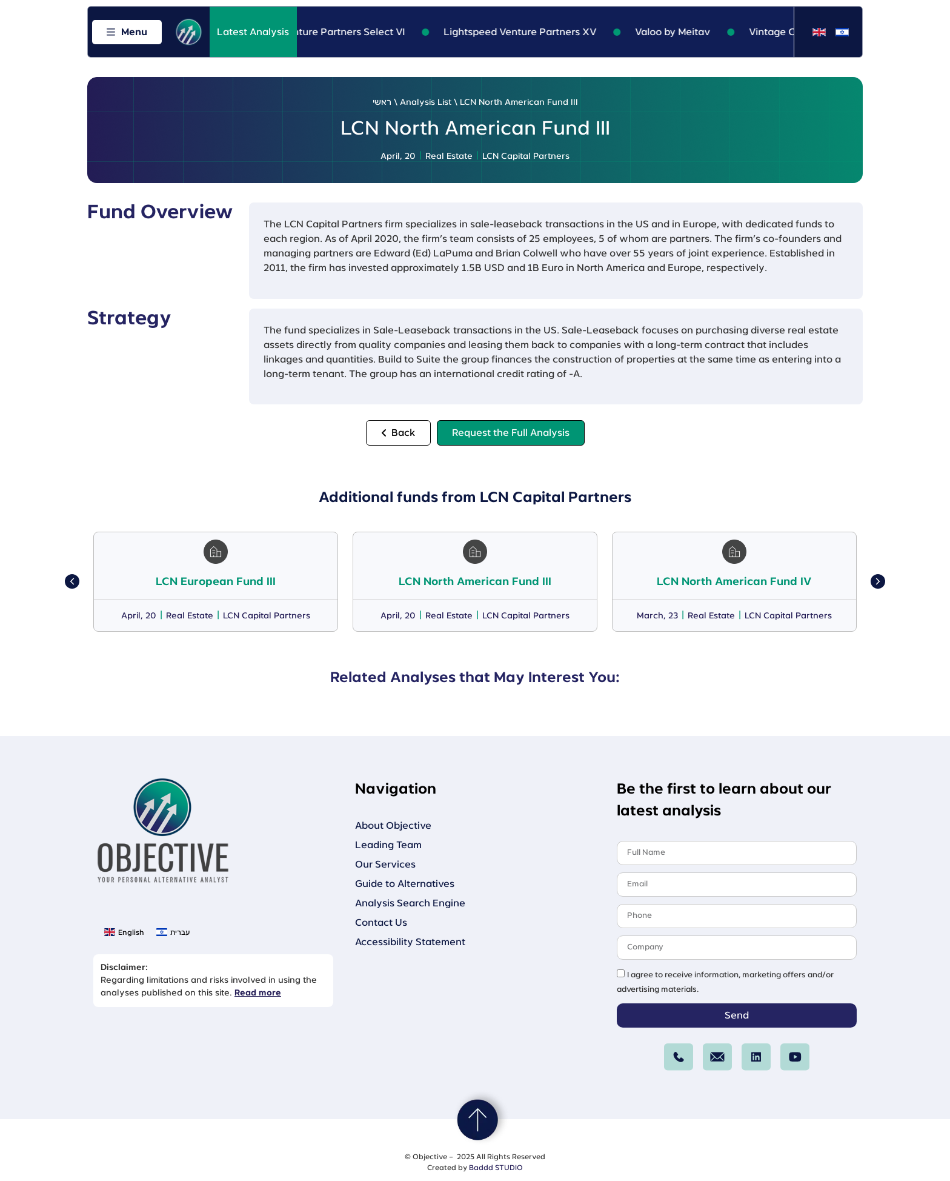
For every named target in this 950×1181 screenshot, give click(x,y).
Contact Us (381, 923)
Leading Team (388, 845)
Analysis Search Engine (410, 903)
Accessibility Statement (410, 942)
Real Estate (449, 156)
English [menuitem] (131, 932)
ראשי (382, 102)
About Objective (393, 826)
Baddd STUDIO (496, 1167)
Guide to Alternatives (404, 884)
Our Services (385, 864)
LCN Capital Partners (526, 156)
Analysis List (425, 102)
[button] (72, 581)
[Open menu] (127, 32)
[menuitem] (819, 32)
